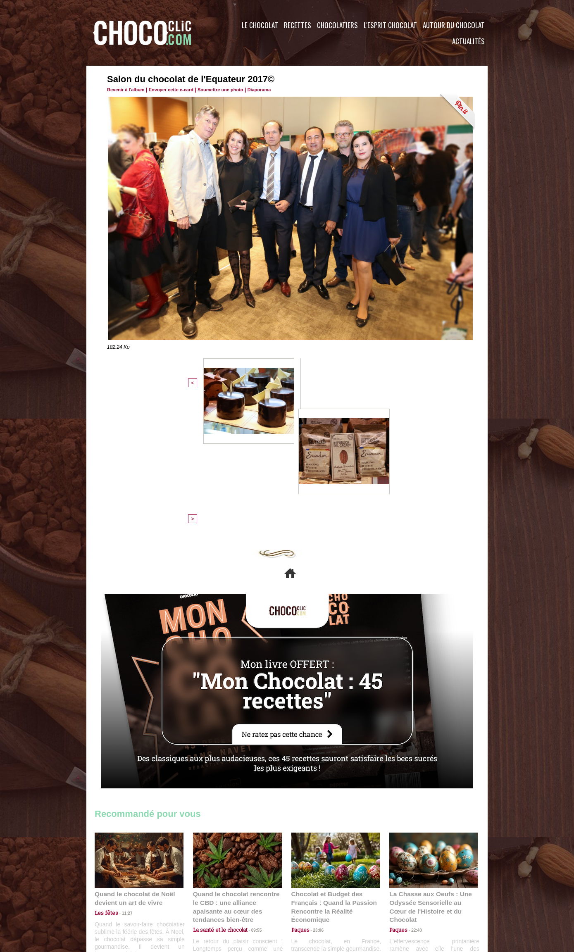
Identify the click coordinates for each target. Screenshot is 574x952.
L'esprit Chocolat (390, 25)
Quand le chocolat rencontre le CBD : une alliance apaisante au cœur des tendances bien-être (237, 767)
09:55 (251, 785)
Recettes (297, 25)
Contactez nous (120, 902)
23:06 (315, 793)
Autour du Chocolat (454, 25)
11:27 (122, 777)
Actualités (468, 41)
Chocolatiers (337, 25)
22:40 (413, 785)
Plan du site (310, 902)
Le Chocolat (260, 25)
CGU (204, 902)
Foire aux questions (414, 902)
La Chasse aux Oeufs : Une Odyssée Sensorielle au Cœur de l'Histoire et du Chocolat (430, 767)
